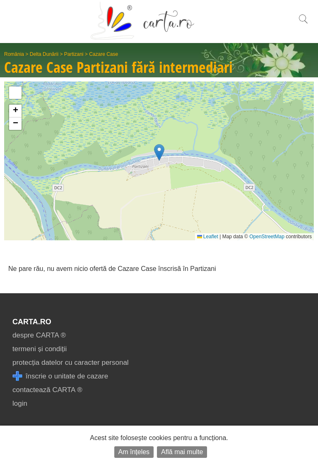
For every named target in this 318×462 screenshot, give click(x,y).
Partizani (74, 54)
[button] (159, 152)
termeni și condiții (39, 349)
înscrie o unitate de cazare (60, 376)
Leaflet (207, 236)
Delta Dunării (44, 54)
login (19, 403)
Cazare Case (103, 54)
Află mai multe (182, 451)
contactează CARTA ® (47, 390)
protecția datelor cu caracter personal (70, 362)
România (14, 54)
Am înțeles (134, 451)
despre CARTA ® (39, 335)
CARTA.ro (31, 322)
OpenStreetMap (266, 236)
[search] (303, 23)
